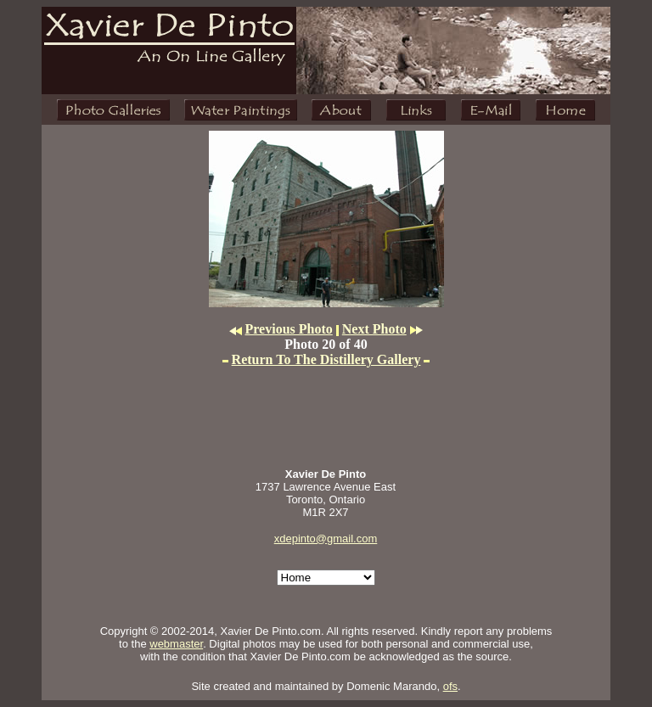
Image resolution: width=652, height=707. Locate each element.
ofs (450, 686)
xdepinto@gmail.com (326, 538)
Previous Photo (289, 329)
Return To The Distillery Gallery (326, 359)
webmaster (176, 643)
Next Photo (374, 329)
